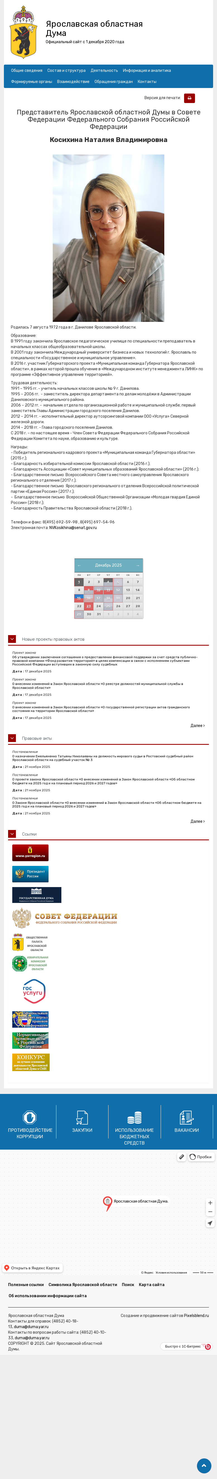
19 (118, 598)
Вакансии (187, 1130)
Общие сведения (26, 70)
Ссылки (29, 834)
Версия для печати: (163, 98)
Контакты (147, 81)
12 (118, 590)
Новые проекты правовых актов (53, 639)
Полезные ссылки (26, 1284)
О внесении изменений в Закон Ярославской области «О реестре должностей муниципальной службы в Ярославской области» (97, 685)
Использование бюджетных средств (134, 1137)
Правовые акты (37, 738)
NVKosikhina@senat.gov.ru (73, 527)
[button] (204, 1465)
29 (79, 614)
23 (88, 606)
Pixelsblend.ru (196, 1315)
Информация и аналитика (147, 70)
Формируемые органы (31, 81)
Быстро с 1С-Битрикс (183, 1346)
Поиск (128, 1284)
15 (79, 598)
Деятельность (104, 70)
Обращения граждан (114, 81)
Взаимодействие (73, 81)
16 (89, 598)
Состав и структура (66, 70)
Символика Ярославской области (83, 1284)
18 (108, 598)
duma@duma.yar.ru (31, 1326)
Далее (198, 725)
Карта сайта (152, 1284)
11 (108, 590)
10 (98, 590)
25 (108, 606)
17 (98, 598)
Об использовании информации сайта (48, 1296)
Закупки (82, 1130)
